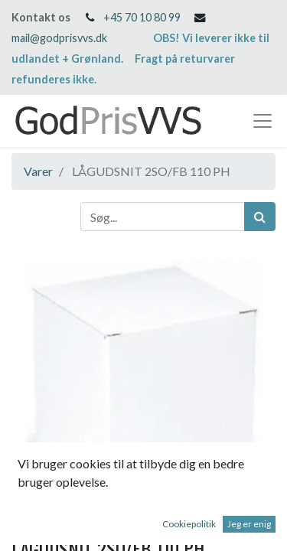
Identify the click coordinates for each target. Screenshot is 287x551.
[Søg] (260, 216)
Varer (38, 171)
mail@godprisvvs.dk (59, 37)
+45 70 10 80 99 (142, 17)
